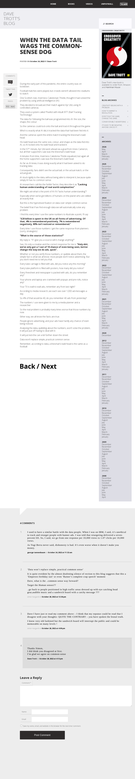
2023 (104, 231)
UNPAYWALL (107, 4)
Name (24, 711)
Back (27, 366)
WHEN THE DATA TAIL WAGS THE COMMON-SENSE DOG (51, 46)
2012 (104, 340)
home (53, 4)
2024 (104, 198)
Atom (13, 106)
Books (71, 4)
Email (24, 719)
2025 (104, 164)
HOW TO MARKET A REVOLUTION (109, 112)
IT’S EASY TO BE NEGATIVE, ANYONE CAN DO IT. (112, 126)
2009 (104, 442)
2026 (104, 147)
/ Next (47, 366)
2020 (104, 333)
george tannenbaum (36, 552)
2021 (104, 299)
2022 (104, 265)
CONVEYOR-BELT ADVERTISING (114, 122)
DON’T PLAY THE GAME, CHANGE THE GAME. (111, 117)
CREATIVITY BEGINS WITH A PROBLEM (112, 106)
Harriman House (113, 87)
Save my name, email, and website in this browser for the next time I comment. (52, 726)
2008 (104, 475)
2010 (104, 408)
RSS (7, 106)
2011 (104, 374)
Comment (26, 683)
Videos (89, 4)
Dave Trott (52, 61)
